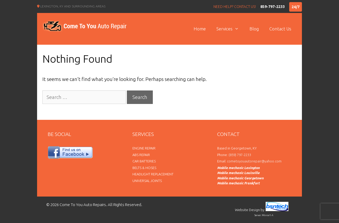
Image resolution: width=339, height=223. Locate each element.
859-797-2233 (272, 6)
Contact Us (280, 28)
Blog (254, 28)
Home (200, 28)
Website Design (247, 210)
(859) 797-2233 (240, 155)
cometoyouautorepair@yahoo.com (254, 161)
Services (230, 29)
